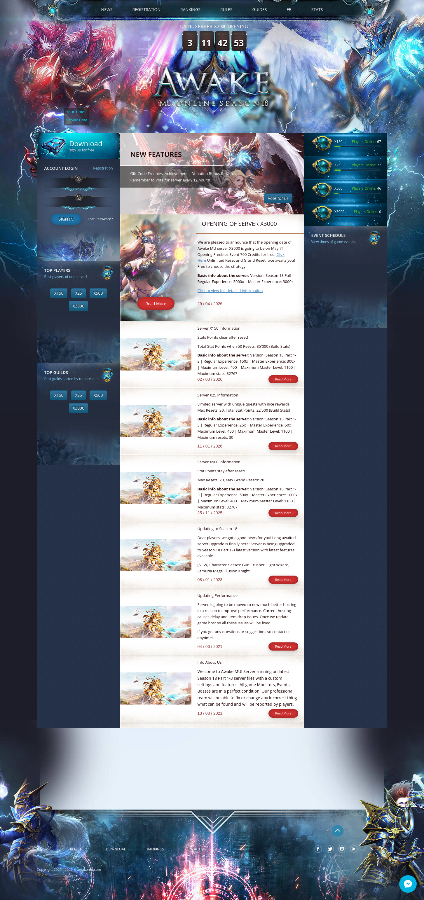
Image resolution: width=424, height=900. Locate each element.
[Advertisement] (78, 552)
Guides (259, 9)
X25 (78, 293)
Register (78, 849)
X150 (58, 293)
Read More (155, 303)
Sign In (66, 219)
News (107, 9)
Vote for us (278, 198)
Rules (226, 9)
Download (116, 849)
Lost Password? (100, 219)
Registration (146, 9)
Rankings (190, 9)
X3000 (78, 306)
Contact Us (195, 849)
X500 (98, 293)
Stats (317, 9)
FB (289, 9)
